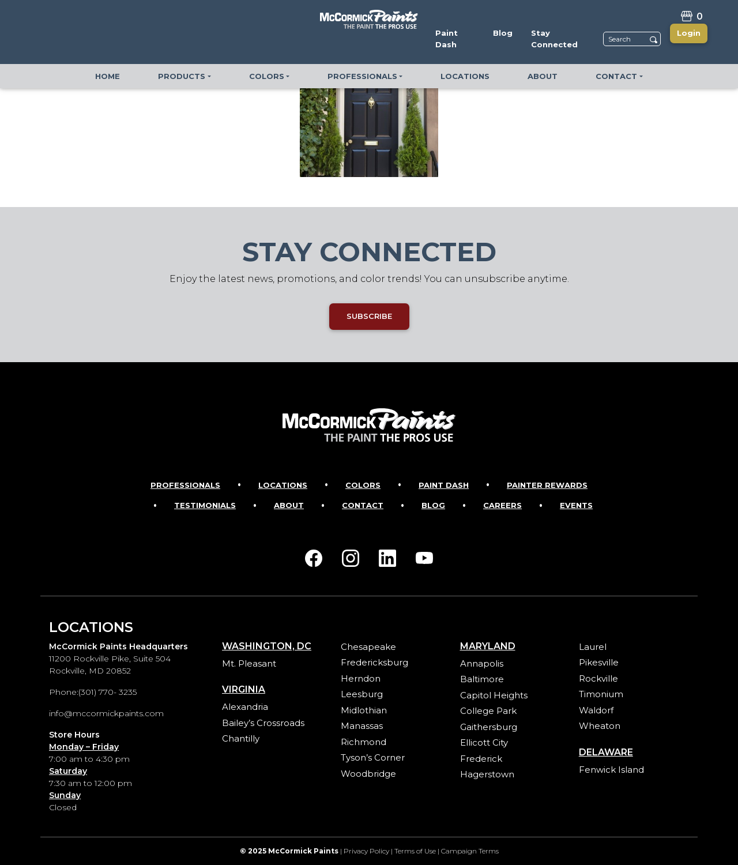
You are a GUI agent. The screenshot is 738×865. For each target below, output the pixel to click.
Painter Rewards (547, 485)
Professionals (185, 485)
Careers (502, 505)
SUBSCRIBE (369, 316)
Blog (433, 505)
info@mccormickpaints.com (106, 713)
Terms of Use (415, 851)
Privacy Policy (366, 851)
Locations (282, 485)
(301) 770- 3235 (107, 692)
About (289, 505)
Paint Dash (444, 485)
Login (689, 32)
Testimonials (205, 505)
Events (576, 505)
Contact (362, 505)
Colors (363, 485)
